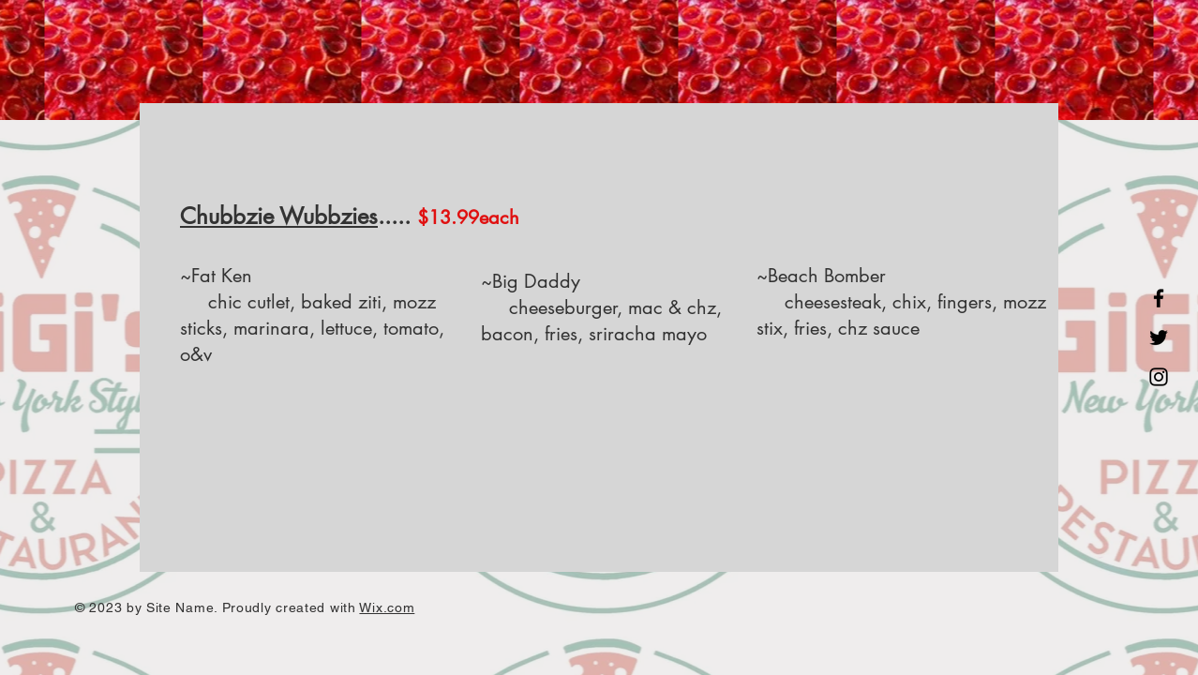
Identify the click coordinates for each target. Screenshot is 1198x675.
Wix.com (386, 607)
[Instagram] (1158, 377)
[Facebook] (1158, 298)
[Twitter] (1158, 337)
